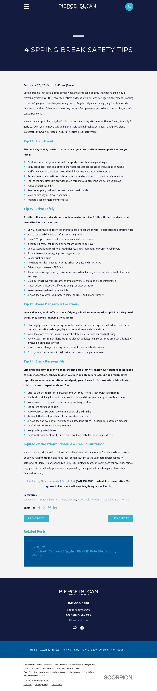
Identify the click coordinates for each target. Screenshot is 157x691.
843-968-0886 (78, 603)
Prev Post (36, 518)
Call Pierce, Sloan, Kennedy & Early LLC (49, 481)
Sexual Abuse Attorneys (116, 499)
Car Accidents (31, 499)
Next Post (121, 518)
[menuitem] (28, 684)
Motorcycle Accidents (90, 499)
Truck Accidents (67, 499)
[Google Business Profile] (75, 628)
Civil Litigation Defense (95, 649)
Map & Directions (78, 620)
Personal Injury (48, 499)
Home (33, 649)
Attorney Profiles (49, 649)
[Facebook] (82, 628)
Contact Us (117, 649)
